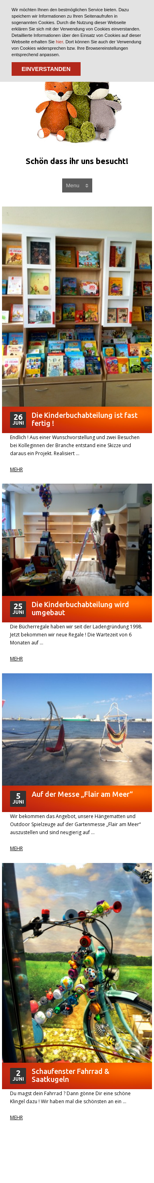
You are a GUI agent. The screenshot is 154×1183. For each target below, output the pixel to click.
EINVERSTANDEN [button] (46, 69)
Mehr (16, 469)
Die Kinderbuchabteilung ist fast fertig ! (85, 419)
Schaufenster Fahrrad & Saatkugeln (70, 1075)
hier (59, 41)
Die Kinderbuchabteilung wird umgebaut (80, 608)
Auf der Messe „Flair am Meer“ (82, 794)
